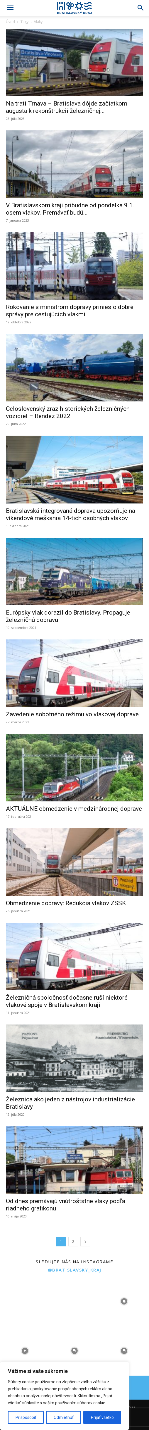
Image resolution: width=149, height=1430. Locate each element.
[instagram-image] (25, 1301)
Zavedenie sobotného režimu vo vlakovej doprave (72, 714)
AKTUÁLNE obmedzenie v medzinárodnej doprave (74, 808)
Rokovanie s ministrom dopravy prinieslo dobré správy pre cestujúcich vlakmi (69, 310)
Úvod (10, 21)
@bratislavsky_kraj (74, 1270)
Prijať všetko (102, 1417)
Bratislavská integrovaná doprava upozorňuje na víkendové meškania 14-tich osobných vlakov (70, 514)
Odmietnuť (64, 1417)
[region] (64, 1396)
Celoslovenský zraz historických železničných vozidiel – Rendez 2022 (68, 412)
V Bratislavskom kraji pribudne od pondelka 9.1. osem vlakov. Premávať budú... (70, 209)
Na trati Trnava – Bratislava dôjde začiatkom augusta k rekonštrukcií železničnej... (66, 107)
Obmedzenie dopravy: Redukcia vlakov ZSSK (66, 903)
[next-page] (85, 1241)
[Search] (141, 8)
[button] (10, 8)
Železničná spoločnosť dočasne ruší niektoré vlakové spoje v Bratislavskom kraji (67, 1001)
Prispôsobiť (26, 1417)
